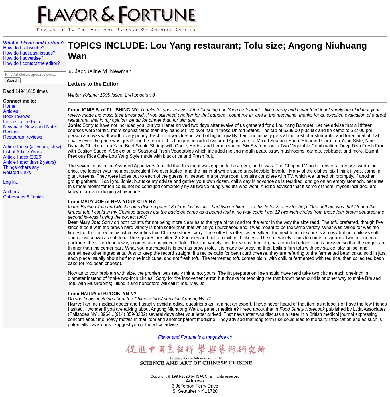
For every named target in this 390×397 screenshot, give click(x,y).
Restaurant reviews (22, 137)
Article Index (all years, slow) (32, 146)
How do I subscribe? (23, 47)
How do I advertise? (23, 58)
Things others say (21, 167)
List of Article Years (22, 151)
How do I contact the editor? (31, 63)
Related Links (17, 172)
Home (9, 106)
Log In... (11, 182)
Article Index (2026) (23, 157)
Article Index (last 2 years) (29, 162)
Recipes (11, 131)
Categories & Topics (23, 197)
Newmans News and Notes (30, 126)
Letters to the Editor (23, 121)
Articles (10, 111)
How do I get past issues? (29, 53)
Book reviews (16, 116)
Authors (11, 191)
